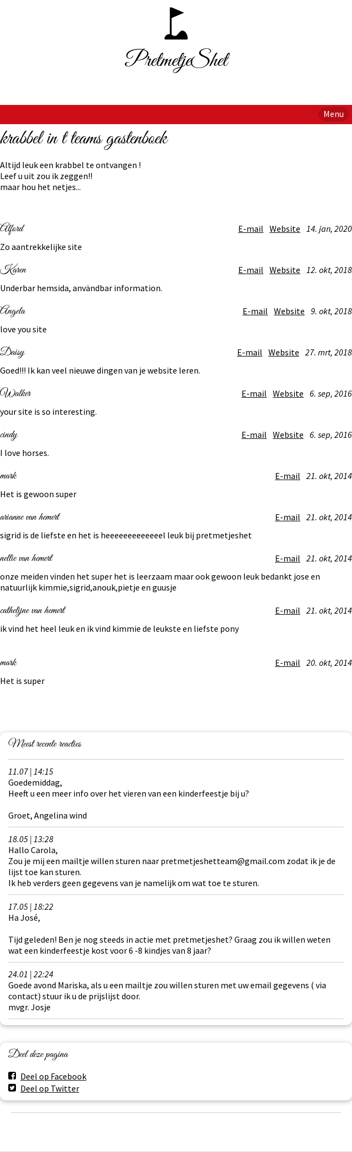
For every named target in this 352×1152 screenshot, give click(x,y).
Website (285, 228)
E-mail (250, 228)
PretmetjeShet (176, 61)
